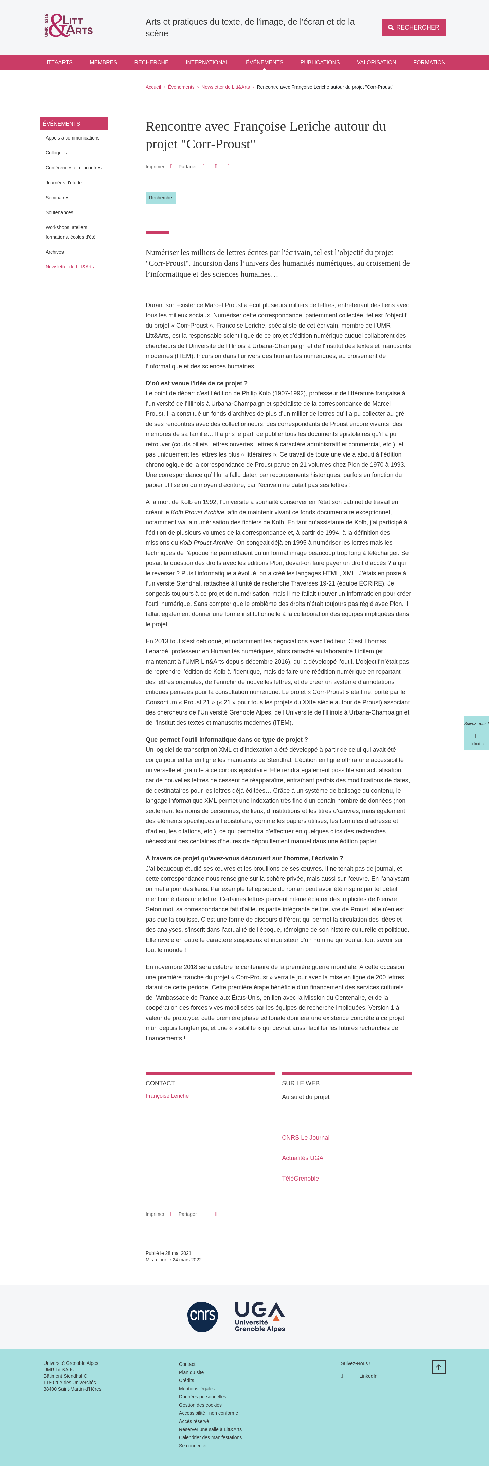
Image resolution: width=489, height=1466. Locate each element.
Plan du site (191, 1372)
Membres (103, 63)
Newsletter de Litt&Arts (225, 87)
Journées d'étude (64, 182)
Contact (187, 1364)
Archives (55, 252)
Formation (429, 63)
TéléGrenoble (300, 1178)
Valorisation (376, 63)
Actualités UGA (302, 1158)
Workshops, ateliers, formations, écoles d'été (70, 232)
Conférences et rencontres (74, 167)
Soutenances (59, 212)
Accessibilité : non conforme (208, 1413)
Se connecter (193, 1445)
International (207, 63)
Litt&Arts (58, 63)
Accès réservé (194, 1421)
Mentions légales (197, 1388)
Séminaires (57, 197)
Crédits (186, 1380)
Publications (320, 63)
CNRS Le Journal (305, 1137)
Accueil (153, 87)
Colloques (56, 152)
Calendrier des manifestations (210, 1437)
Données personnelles (202, 1396)
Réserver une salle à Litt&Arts (210, 1429)
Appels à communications (73, 138)
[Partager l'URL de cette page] (228, 166)
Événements (264, 63)
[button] (203, 166)
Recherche (151, 63)
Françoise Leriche (167, 1096)
